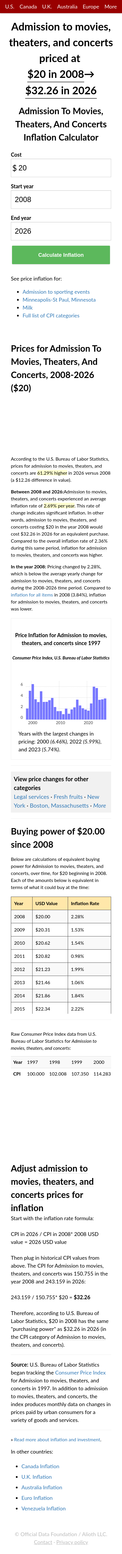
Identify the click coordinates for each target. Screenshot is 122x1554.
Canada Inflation (40, 1466)
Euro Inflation (37, 1498)
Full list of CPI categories (51, 315)
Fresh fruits (68, 796)
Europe (91, 6)
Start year (22, 186)
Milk (28, 307)
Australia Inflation (41, 1487)
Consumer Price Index (80, 1372)
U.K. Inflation (36, 1476)
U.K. (47, 6)
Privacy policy (72, 1542)
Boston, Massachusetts (59, 805)
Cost (16, 154)
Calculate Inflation (61, 255)
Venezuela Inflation (43, 1508)
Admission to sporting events (56, 291)
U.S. (9, 6)
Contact (43, 1542)
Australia (67, 6)
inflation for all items (32, 594)
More (110, 6)
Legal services (31, 796)
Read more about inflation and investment (57, 1439)
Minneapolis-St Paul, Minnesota (59, 299)
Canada (28, 6)
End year (21, 218)
